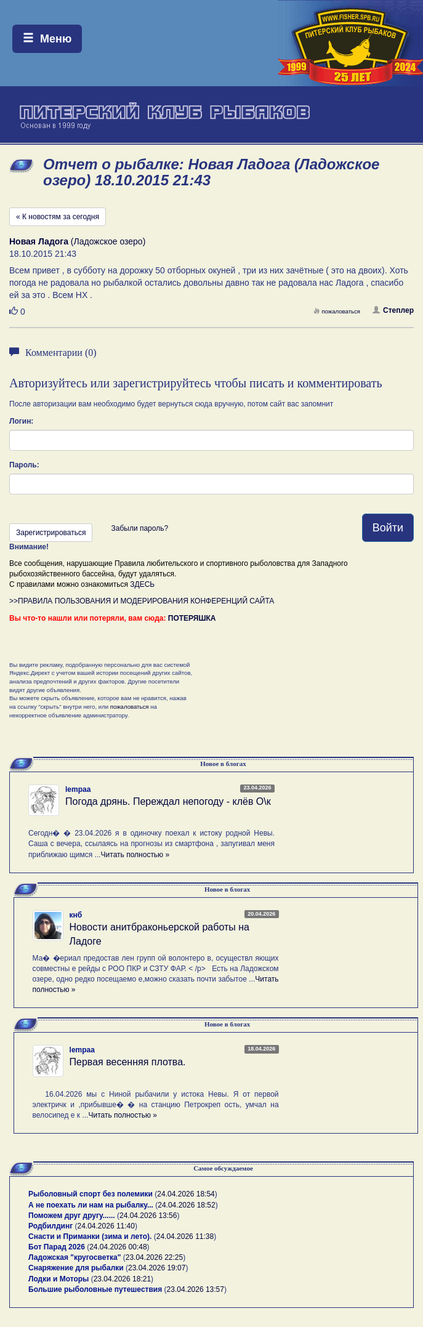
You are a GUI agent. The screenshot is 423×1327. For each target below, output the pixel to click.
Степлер (393, 310)
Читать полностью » (135, 854)
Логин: (21, 421)
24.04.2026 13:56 (148, 1215)
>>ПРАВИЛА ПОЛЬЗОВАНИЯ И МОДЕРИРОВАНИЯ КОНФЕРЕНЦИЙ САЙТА (141, 601)
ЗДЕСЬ (142, 584)
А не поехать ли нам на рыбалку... (90, 1205)
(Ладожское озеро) (77, 241)
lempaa (78, 789)
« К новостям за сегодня (57, 216)
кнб (76, 915)
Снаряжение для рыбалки (76, 1268)
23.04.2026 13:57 (195, 1289)
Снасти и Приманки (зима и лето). (89, 1236)
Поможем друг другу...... (71, 1215)
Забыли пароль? (139, 528)
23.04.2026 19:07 (156, 1268)
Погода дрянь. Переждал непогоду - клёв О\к (168, 801)
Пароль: (24, 465)
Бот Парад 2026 (56, 1247)
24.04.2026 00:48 (118, 1247)
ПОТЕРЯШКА (192, 618)
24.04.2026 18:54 (185, 1194)
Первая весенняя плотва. (128, 1062)
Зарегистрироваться (51, 532)
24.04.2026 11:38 (185, 1236)
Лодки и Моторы (58, 1279)
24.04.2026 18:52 (186, 1205)
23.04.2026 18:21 (122, 1279)
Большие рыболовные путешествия (95, 1289)
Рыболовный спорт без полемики (90, 1194)
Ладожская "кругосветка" (75, 1257)
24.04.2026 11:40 (106, 1226)
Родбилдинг (50, 1226)
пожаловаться (336, 311)
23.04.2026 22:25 (154, 1257)
